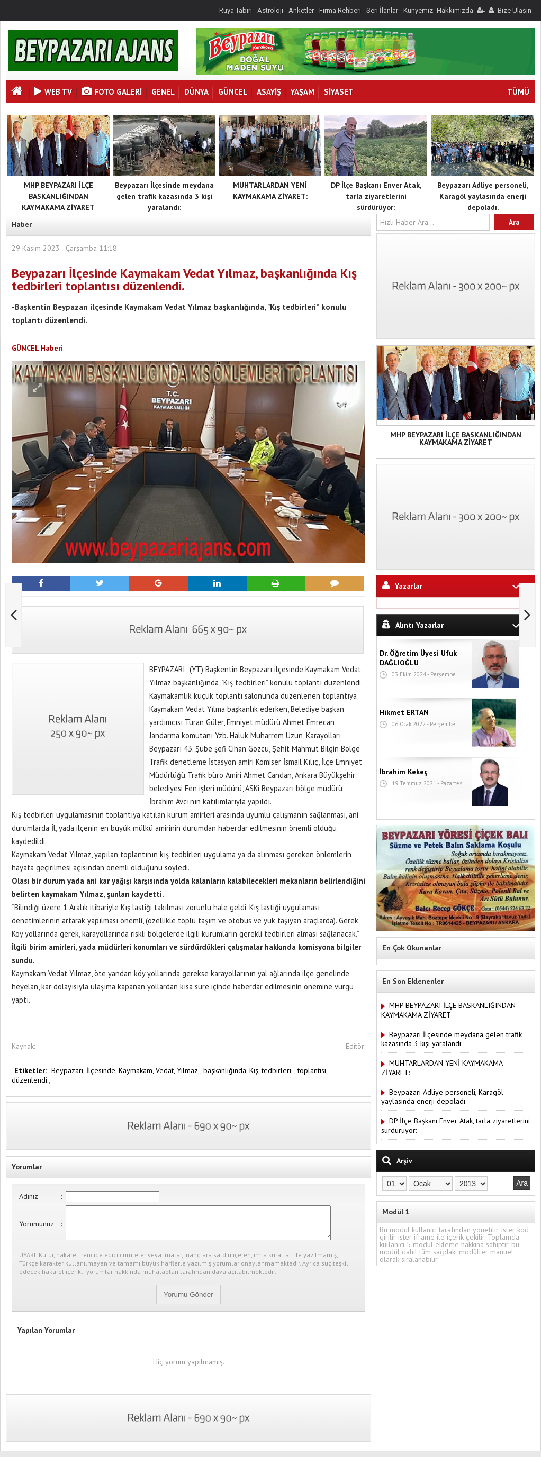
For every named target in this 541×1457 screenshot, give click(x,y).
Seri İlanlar (382, 10)
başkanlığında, (226, 1070)
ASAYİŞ (269, 92)
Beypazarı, (68, 1070)
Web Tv (53, 92)
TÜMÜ (518, 92)
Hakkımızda (455, 10)
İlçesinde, (102, 1070)
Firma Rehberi (340, 10)
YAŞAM (302, 92)
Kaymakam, (137, 1070)
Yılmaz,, (190, 1070)
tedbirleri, (278, 1070)
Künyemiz (418, 10)
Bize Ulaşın (514, 10)
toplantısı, (312, 1070)
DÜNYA (196, 92)
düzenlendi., (31, 1080)
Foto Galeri (112, 92)
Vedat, (166, 1070)
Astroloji (270, 10)
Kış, (255, 1070)
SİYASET (339, 92)
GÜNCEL (232, 92)
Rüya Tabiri (235, 10)
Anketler (301, 10)
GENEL (163, 92)
